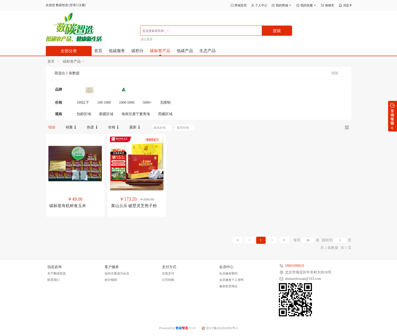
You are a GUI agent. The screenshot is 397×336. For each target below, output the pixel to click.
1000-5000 (126, 102)
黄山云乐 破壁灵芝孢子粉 (134, 205)
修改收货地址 (228, 286)
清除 (334, 73)
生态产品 (207, 51)
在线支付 (168, 273)
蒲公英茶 (147, 39)
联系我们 (53, 280)
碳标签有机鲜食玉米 (67, 205)
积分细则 (111, 280)
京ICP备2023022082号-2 (220, 328)
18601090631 (295, 266)
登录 (73, 5)
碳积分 (137, 51)
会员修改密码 (228, 273)
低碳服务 (117, 51)
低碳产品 (185, 51)
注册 (82, 5)
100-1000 (104, 102)
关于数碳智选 (56, 273)
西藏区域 (165, 114)
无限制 (165, 102)
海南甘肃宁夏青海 (135, 114)
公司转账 (168, 280)
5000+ (147, 102)
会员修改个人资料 (231, 280)
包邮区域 (84, 114)
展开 (392, 116)
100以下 (83, 102)
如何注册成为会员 (117, 273)
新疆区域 (106, 114)
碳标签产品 (160, 51)
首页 (98, 51)
